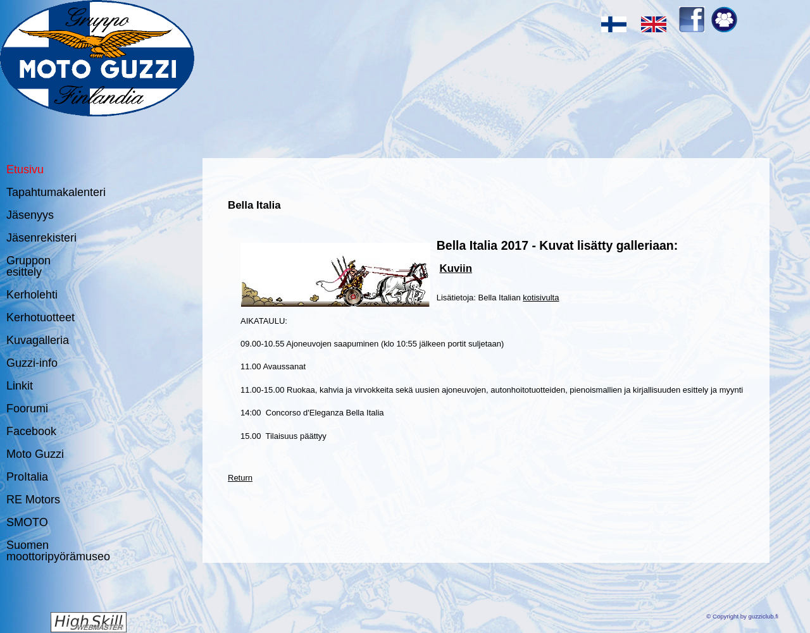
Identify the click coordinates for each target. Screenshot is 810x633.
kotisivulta (541, 297)
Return (240, 477)
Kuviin (455, 268)
